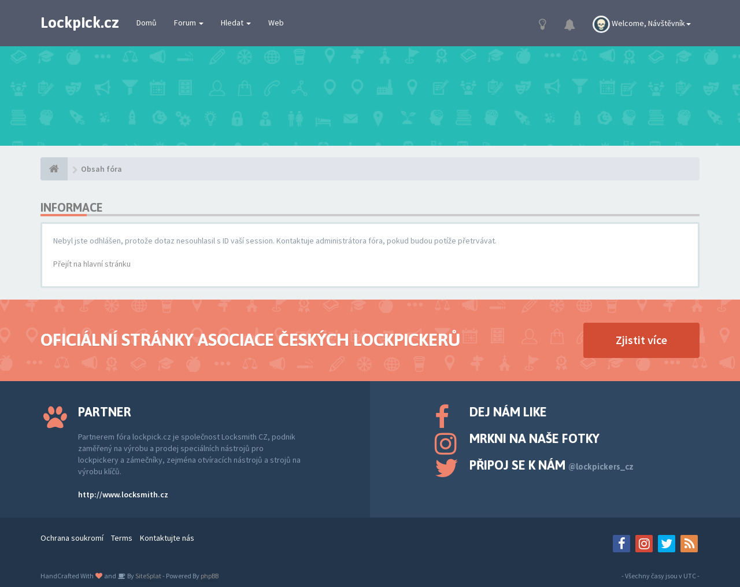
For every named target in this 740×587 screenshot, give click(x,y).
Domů (146, 22)
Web (276, 22)
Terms (121, 538)
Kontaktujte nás (167, 538)
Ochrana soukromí (71, 538)
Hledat (236, 22)
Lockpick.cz (79, 22)
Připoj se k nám (551, 464)
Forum (189, 22)
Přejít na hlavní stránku (92, 264)
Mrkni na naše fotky (534, 438)
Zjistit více (641, 340)
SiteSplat (147, 575)
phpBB (210, 575)
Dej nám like (508, 411)
